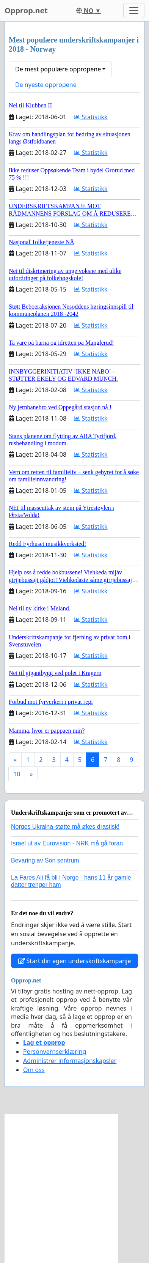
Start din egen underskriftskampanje (74, 961)
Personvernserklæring (54, 1051)
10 (16, 774)
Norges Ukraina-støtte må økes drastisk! (65, 826)
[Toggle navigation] (133, 10)
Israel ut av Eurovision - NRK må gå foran (67, 843)
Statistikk (90, 117)
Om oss (34, 1070)
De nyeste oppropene (46, 84)
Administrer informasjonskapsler (69, 1060)
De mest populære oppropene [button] (58, 69)
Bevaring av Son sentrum (45, 860)
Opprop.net (26, 10)
